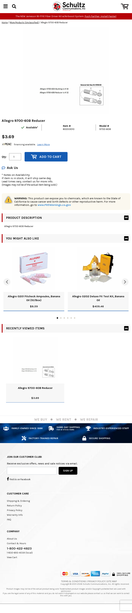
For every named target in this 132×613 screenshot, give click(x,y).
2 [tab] (61, 324)
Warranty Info (15, 520)
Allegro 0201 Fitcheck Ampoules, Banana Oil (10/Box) (34, 304)
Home (5, 28)
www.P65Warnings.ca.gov (54, 210)
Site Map (112, 587)
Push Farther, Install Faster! (100, 22)
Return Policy (14, 511)
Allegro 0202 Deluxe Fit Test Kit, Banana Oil (98, 304)
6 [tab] (74, 324)
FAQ (9, 525)
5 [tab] (71, 324)
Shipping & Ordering (18, 506)
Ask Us (10, 174)
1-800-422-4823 (19, 554)
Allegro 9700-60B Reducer (35, 393)
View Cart (12, 563)
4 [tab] (67, 324)
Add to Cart (46, 162)
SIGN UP (68, 476)
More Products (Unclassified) (24, 28)
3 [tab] (64, 324)
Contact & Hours (16, 549)
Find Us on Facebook (18, 485)
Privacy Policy (14, 516)
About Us (12, 544)
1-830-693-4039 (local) (20, 558)
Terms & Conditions (73, 587)
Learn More (43, 150)
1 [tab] (57, 324)
